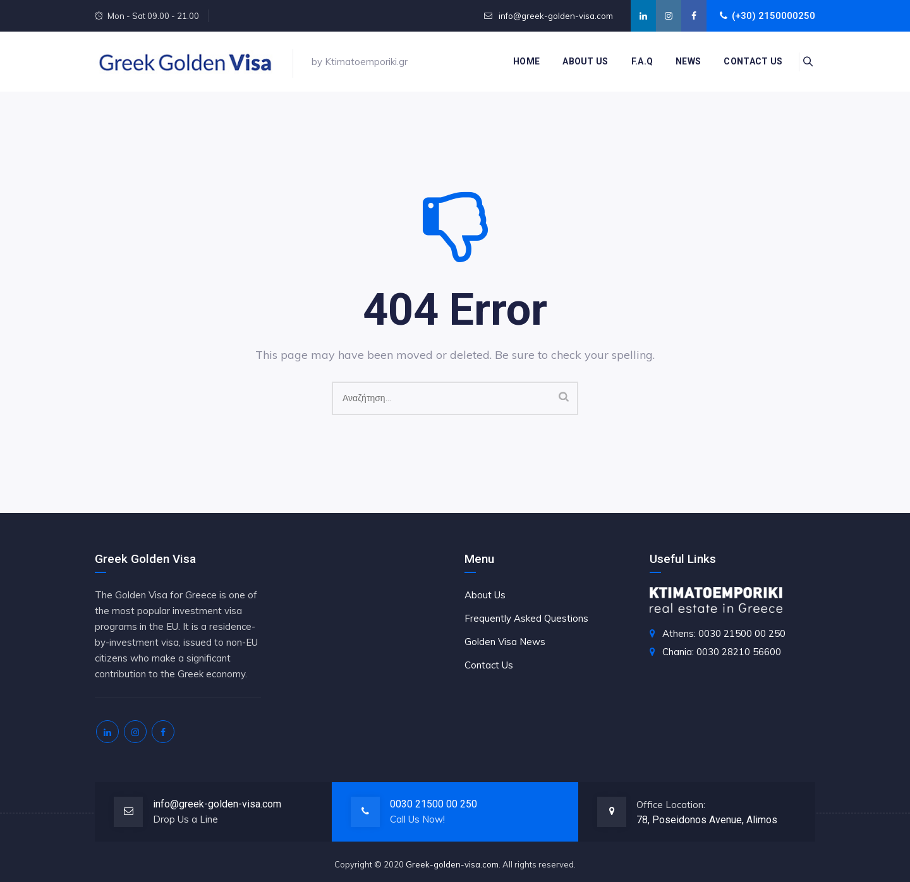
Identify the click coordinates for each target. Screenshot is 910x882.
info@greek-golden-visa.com (555, 16)
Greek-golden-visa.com (452, 864)
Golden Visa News (504, 642)
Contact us (746, 61)
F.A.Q (635, 61)
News (681, 61)
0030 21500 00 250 (433, 804)
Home (519, 61)
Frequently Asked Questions (526, 618)
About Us (578, 61)
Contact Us (488, 665)
